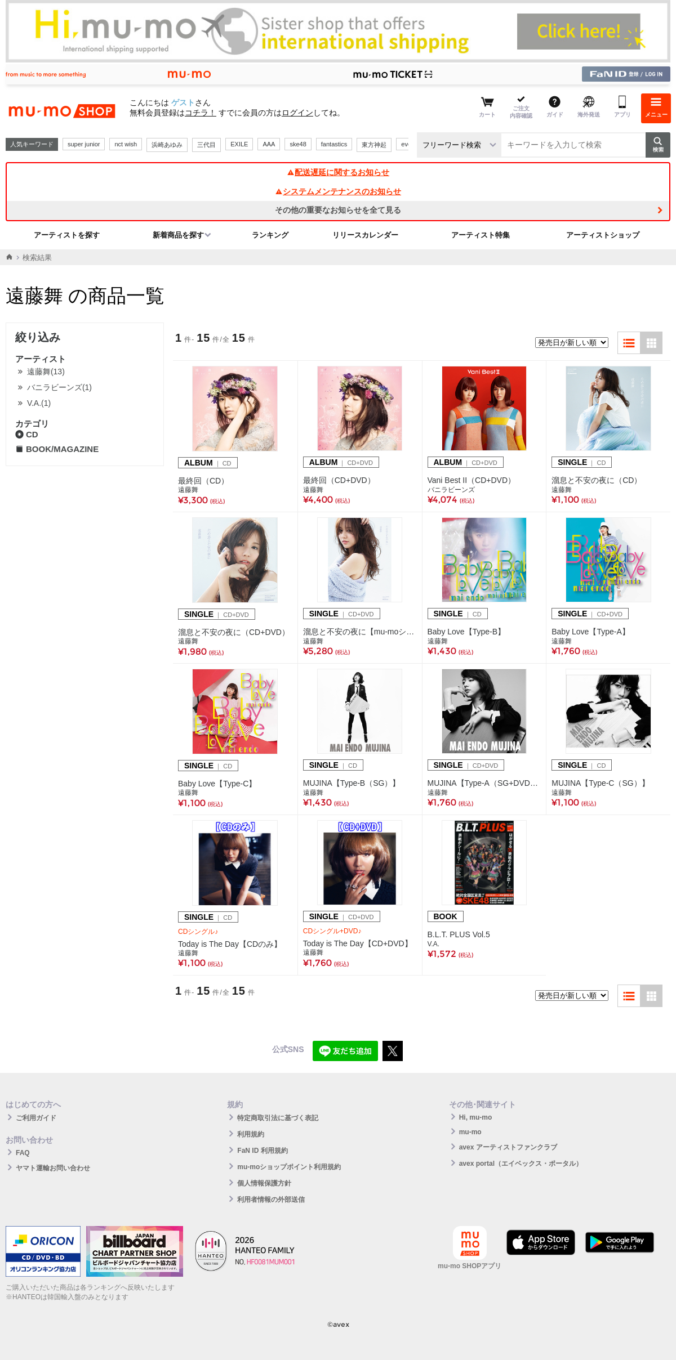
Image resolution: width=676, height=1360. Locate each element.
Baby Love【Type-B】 (467, 631)
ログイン (297, 112)
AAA (269, 144)
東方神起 (374, 144)
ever (407, 144)
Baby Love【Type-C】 (217, 783)
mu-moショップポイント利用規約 (289, 1167)
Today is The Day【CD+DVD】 (357, 943)
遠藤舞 (188, 490)
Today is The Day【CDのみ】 (230, 944)
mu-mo (470, 1132)
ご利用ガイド (36, 1118)
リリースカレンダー (365, 235)
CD (26, 434)
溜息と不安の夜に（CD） (597, 480)
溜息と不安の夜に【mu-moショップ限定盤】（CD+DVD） (360, 631)
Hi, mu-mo (475, 1117)
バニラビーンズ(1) (59, 387)
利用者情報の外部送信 (271, 1200)
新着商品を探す (178, 235)
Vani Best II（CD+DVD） (472, 480)
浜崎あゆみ (167, 144)
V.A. (434, 944)
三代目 (206, 144)
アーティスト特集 (480, 235)
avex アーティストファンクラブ (508, 1147)
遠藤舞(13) (46, 371)
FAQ (23, 1153)
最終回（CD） (203, 480)
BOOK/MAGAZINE (57, 449)
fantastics (334, 144)
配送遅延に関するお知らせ (338, 172)
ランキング (270, 235)
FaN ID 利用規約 (262, 1151)
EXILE (239, 144)
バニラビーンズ (451, 490)
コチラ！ (200, 112)
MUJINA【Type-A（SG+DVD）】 (484, 783)
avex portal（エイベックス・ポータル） (520, 1163)
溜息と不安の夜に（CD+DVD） (234, 632)
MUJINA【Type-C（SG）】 (600, 783)
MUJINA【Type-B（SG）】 (352, 783)
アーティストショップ (602, 235)
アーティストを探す (67, 235)
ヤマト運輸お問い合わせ (53, 1168)
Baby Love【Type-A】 (591, 631)
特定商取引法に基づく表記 (277, 1118)
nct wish (125, 144)
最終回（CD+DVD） (339, 480)
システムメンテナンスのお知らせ (338, 191)
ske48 (298, 144)
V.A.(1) (39, 403)
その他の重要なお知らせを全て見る (338, 209)
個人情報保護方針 (264, 1183)
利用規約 (250, 1134)
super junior (84, 144)
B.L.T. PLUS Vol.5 (459, 934)
